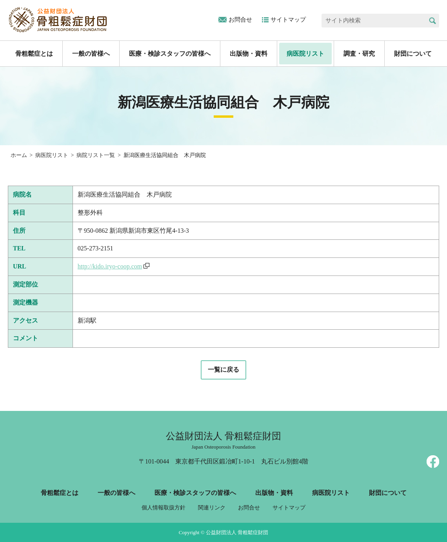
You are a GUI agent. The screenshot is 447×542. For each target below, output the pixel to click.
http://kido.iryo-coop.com (110, 266)
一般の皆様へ (91, 53)
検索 (432, 20)
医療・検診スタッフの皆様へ (170, 53)
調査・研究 (359, 53)
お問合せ (240, 19)
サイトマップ (288, 19)
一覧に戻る (223, 369)
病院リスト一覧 (95, 155)
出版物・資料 (248, 53)
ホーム (19, 155)
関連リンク (211, 508)
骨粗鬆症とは (34, 53)
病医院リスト (305, 53)
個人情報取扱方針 (163, 508)
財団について (413, 53)
